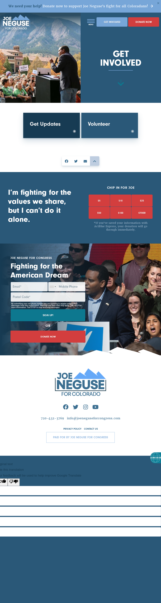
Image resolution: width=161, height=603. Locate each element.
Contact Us (91, 444)
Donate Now (144, 27)
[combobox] (52, 293)
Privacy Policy (72, 444)
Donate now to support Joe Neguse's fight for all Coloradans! (80, 9)
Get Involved (112, 27)
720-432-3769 (51, 434)
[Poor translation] (14, 497)
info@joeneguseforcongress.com (94, 434)
